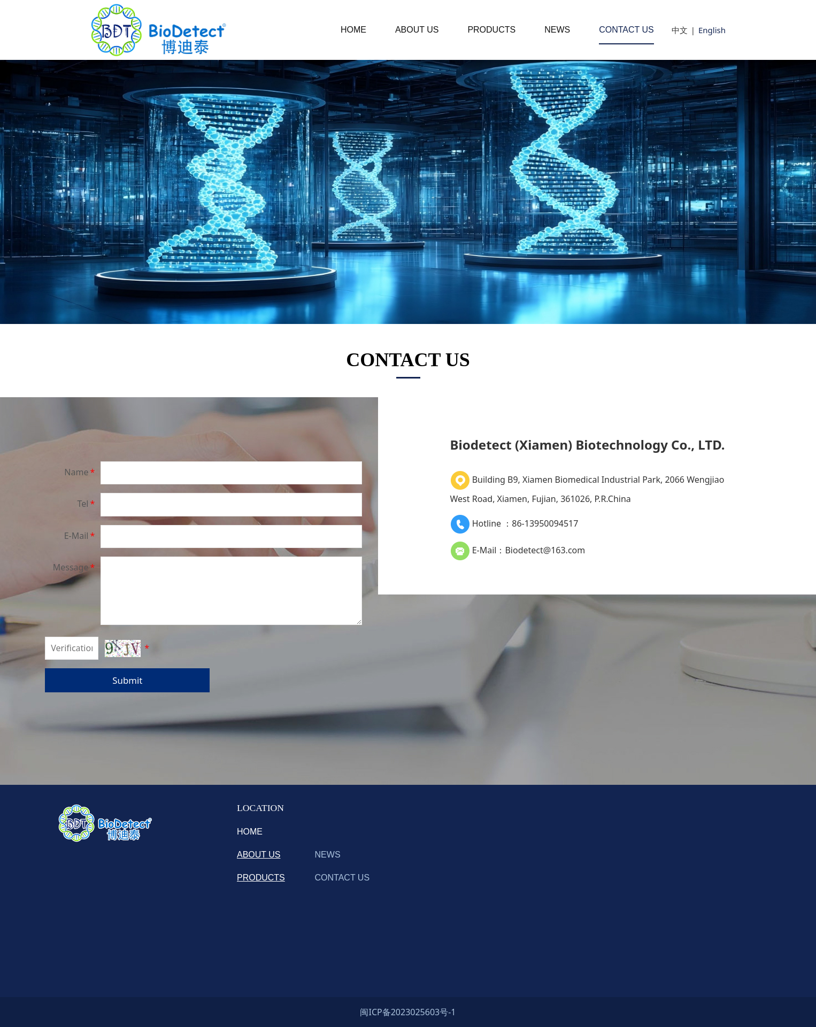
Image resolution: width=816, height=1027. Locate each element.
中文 (680, 30)
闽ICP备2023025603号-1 (408, 1012)
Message (75, 567)
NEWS (557, 29)
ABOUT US (417, 29)
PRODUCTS (491, 29)
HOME (353, 29)
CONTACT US (626, 29)
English (712, 30)
